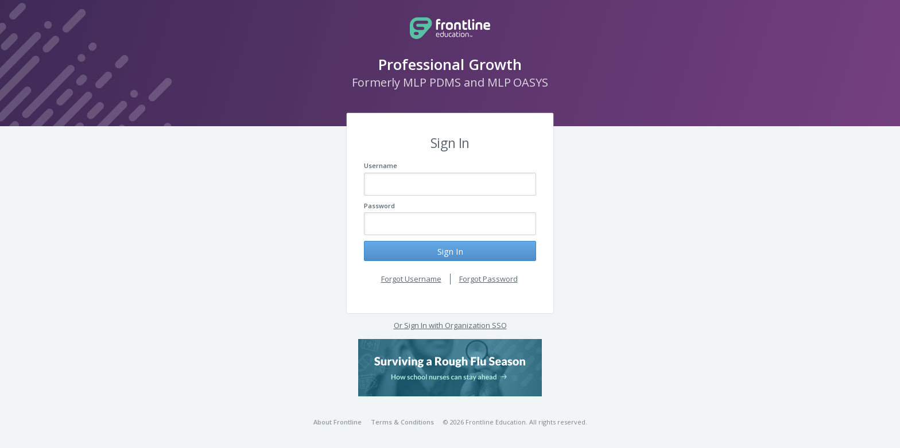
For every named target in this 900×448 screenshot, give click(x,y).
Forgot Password (488, 279)
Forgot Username (411, 279)
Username (380, 165)
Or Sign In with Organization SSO (450, 325)
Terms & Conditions (402, 422)
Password (379, 205)
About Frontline (337, 422)
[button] (450, 367)
